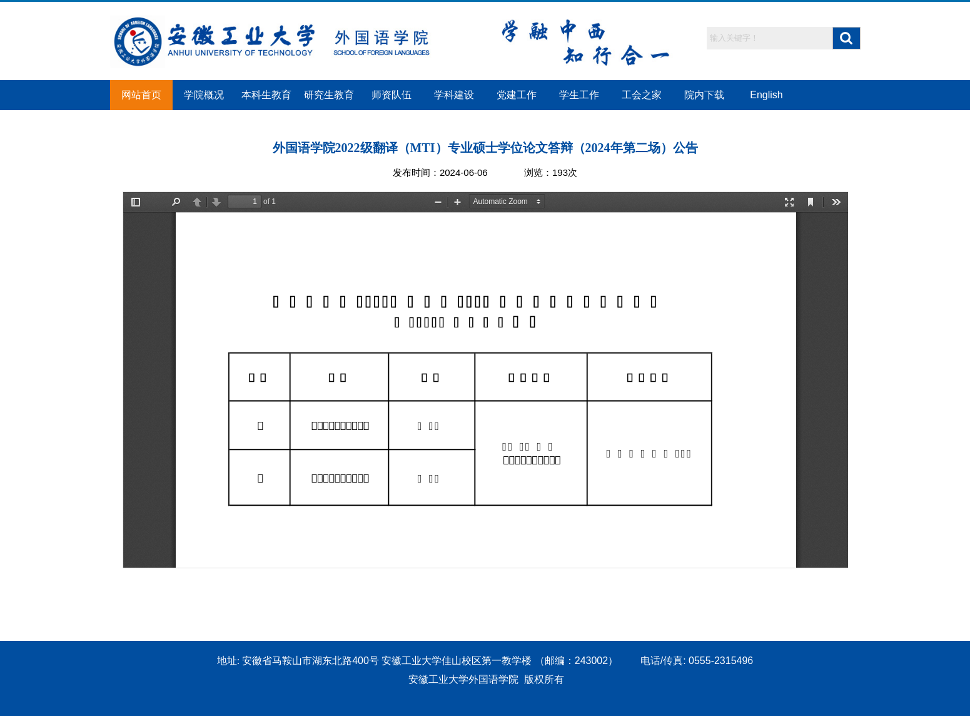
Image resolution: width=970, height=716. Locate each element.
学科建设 (454, 95)
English (766, 95)
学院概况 (204, 95)
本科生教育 (266, 95)
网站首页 (141, 95)
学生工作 (579, 95)
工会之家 (642, 95)
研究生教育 (329, 95)
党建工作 (517, 95)
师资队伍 (391, 95)
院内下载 (704, 95)
